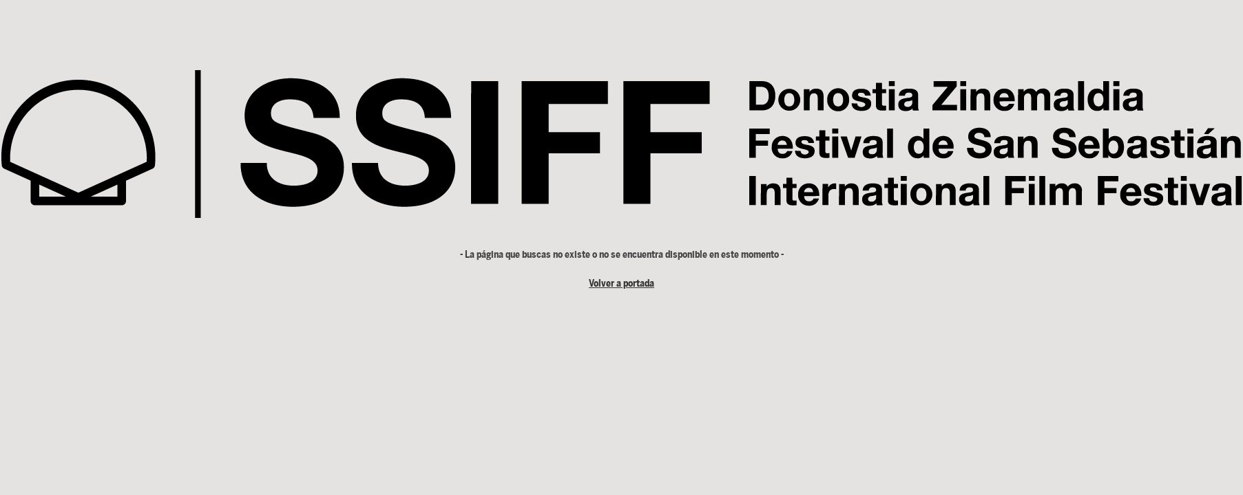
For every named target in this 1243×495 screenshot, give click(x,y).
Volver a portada (621, 283)
